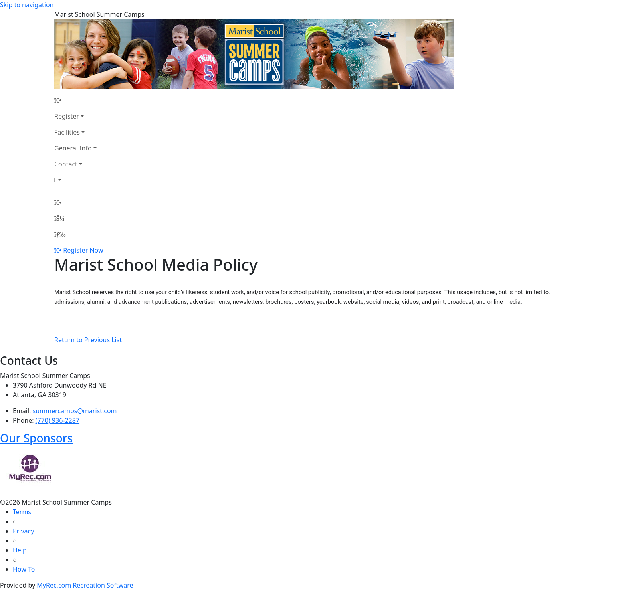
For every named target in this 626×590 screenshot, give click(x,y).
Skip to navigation (26, 4)
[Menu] (59, 234)
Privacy (23, 531)
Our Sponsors (36, 437)
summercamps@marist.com (75, 410)
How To (24, 569)
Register (66, 116)
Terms (22, 511)
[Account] (75, 180)
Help (20, 550)
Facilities (67, 132)
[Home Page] (75, 100)
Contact (65, 164)
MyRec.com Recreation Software (85, 585)
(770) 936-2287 (57, 420)
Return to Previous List (88, 339)
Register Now (83, 250)
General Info (73, 148)
